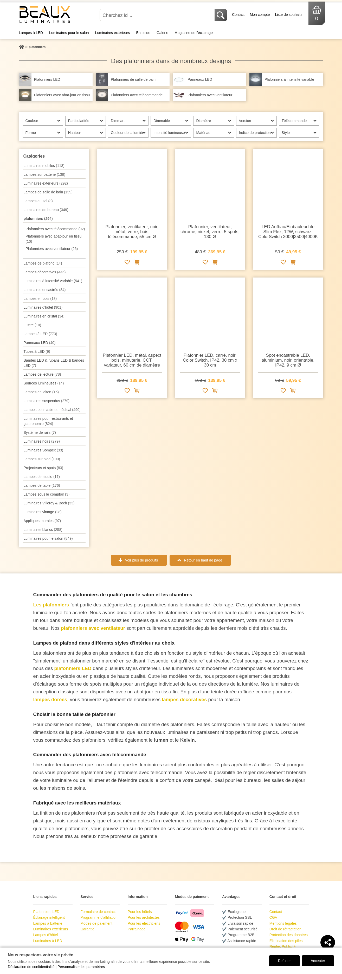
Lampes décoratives (45, 272)
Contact (238, 14)
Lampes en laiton (41, 392)
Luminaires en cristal (44, 316)
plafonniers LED (72, 668)
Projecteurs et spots (43, 468)
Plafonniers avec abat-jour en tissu (54, 239)
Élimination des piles (286, 941)
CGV (273, 917)
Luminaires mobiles (44, 166)
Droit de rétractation (285, 929)
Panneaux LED (40, 343)
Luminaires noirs (42, 441)
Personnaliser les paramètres (81, 967)
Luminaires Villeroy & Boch (49, 503)
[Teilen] (327, 942)
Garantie (87, 929)
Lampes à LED (31, 33)
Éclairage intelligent (49, 917)
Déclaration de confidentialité (31, 967)
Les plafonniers (51, 604)
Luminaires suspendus (47, 401)
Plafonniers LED (46, 912)
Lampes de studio (42, 477)
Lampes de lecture (42, 374)
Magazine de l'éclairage (194, 33)
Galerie (162, 33)
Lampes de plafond (43, 263)
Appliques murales (42, 521)
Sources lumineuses (44, 383)
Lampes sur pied (42, 459)
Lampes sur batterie (44, 174)
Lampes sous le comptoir (47, 494)
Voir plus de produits (141, 560)
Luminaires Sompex (43, 450)
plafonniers (38, 219)
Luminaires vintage (43, 512)
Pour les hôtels (140, 912)
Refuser (284, 961)
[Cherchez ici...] (158, 15)
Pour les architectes (144, 917)
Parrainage (137, 929)
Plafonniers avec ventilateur (52, 249)
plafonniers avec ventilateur (93, 628)
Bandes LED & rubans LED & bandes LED (54, 363)
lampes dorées (50, 699)
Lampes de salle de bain (48, 192)
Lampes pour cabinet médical (52, 410)
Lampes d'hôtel (45, 935)
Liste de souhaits (288, 14)
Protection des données (288, 935)
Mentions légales (283, 923)
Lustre (32, 325)
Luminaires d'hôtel (43, 307)
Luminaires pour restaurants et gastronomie (48, 421)
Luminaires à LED (47, 941)
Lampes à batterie (47, 923)
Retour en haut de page (203, 560)
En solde (143, 33)
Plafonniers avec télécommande (55, 229)
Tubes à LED (37, 351)
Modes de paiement (96, 923)
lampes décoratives (184, 699)
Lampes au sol (38, 201)
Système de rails (40, 432)
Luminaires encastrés (45, 290)
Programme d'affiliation (98, 917)
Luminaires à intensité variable (53, 281)
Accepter (318, 961)
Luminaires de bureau (46, 210)
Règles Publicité (282, 946)
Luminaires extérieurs (112, 33)
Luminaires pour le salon (69, 33)
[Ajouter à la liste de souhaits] (127, 263)
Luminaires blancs (43, 529)
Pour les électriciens (144, 923)
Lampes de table (42, 485)
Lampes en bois (40, 298)
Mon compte (260, 14)
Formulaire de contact (97, 912)
